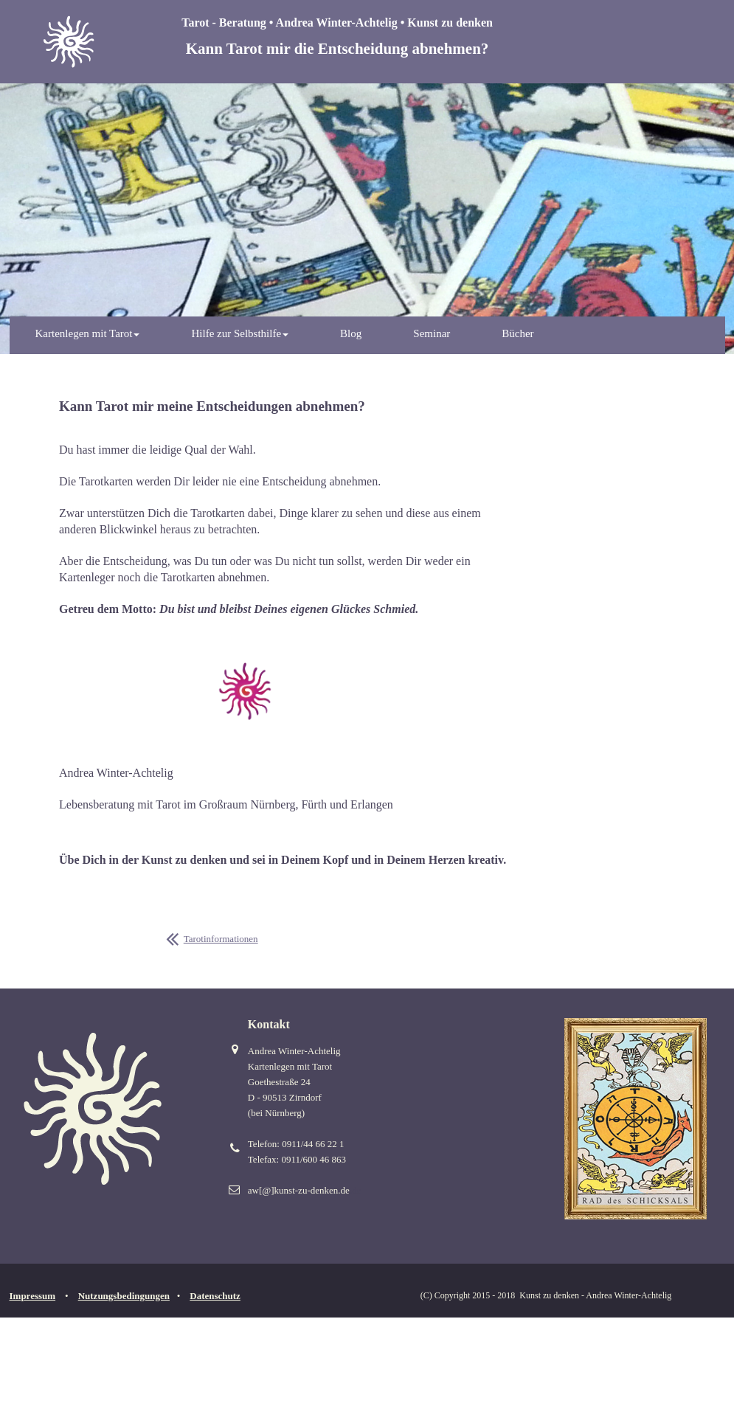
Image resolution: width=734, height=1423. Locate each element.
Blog (350, 333)
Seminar (431, 333)
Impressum (33, 1295)
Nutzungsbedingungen (124, 1295)
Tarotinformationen (221, 938)
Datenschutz (215, 1295)
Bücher (517, 333)
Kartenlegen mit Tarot (87, 333)
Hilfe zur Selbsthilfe (239, 333)
